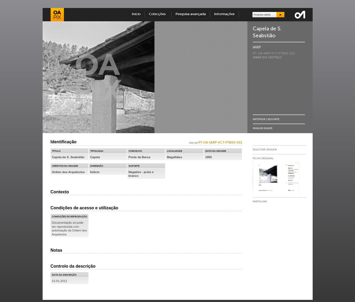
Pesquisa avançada (191, 14)
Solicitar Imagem (265, 149)
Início (136, 14)
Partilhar (260, 201)
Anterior (259, 119)
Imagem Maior (262, 128)
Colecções (158, 14)
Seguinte (273, 119)
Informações (224, 14)
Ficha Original (263, 158)
